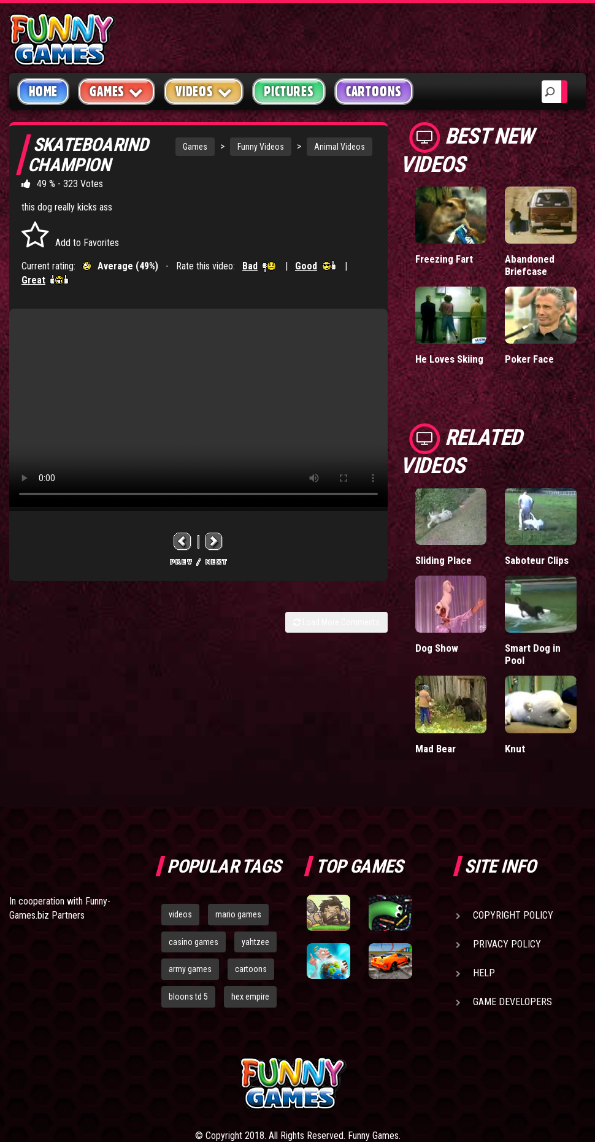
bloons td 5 (188, 996)
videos (180, 914)
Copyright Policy (513, 915)
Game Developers (512, 1002)
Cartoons (374, 91)
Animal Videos (339, 147)
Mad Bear (435, 749)
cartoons (251, 969)
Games (195, 147)
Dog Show (436, 648)
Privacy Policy (507, 944)
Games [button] (117, 91)
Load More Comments (336, 622)
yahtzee (255, 942)
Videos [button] (203, 91)
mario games (238, 914)
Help (484, 973)
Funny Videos (260, 147)
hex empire (250, 996)
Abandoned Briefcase (530, 265)
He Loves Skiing (449, 359)
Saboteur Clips (537, 560)
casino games (193, 942)
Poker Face (529, 359)
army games (190, 969)
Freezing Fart (444, 259)
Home (43, 91)
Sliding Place (443, 560)
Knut (515, 749)
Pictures (288, 91)
